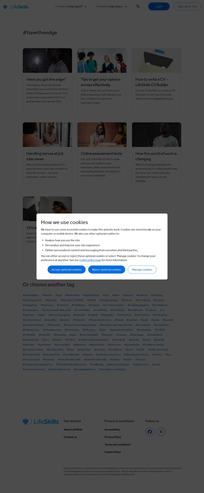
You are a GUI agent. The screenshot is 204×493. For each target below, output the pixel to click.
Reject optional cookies (106, 269)
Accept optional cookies (67, 269)
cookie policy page (90, 260)
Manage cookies (142, 269)
